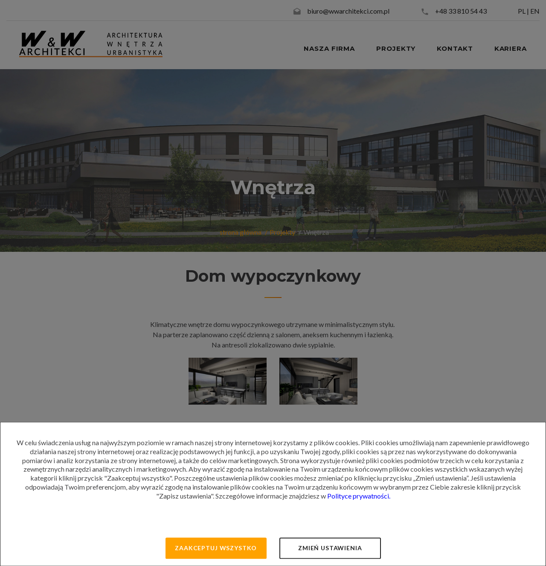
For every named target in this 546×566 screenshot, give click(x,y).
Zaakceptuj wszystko (216, 547)
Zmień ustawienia (330, 547)
